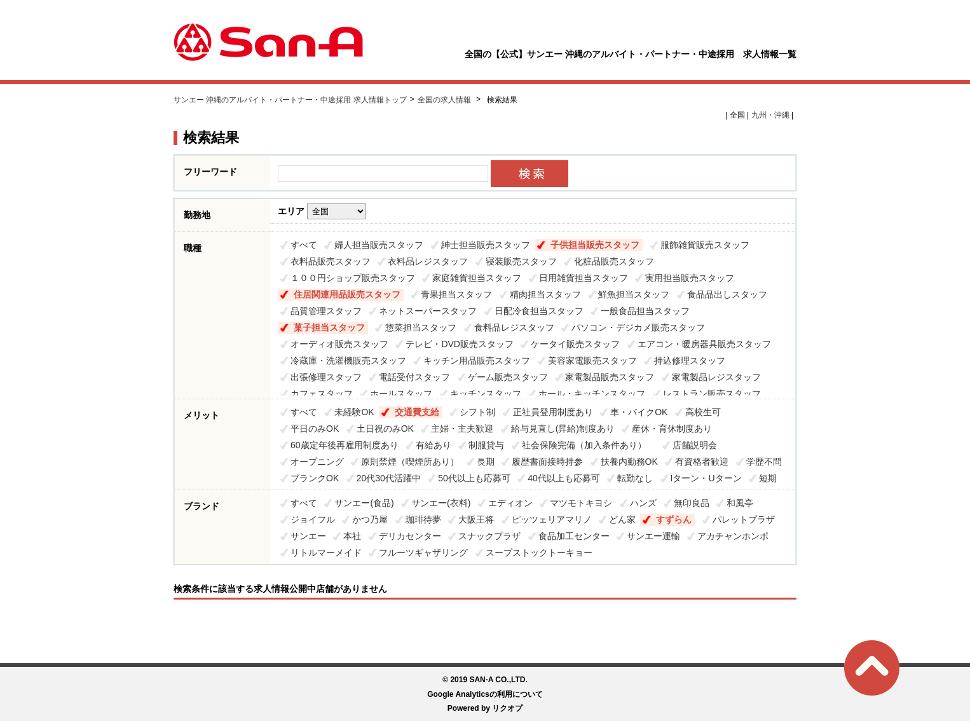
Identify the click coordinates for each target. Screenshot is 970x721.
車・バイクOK (638, 412)
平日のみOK (314, 428)
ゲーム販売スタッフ (508, 377)
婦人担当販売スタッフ (378, 245)
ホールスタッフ (401, 393)
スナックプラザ (489, 536)
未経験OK (354, 412)
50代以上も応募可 (474, 478)
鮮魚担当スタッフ (633, 294)
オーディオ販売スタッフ (339, 344)
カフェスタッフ (321, 393)
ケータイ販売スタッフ (575, 344)
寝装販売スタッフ (521, 261)
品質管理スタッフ (326, 311)
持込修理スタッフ (689, 360)
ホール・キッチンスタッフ (591, 393)
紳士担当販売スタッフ (485, 245)
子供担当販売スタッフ (594, 245)
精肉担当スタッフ (545, 294)
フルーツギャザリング (423, 552)
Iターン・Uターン (706, 478)
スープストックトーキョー (539, 552)
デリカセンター (410, 536)
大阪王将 (476, 519)
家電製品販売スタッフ (609, 377)
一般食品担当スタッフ (645, 311)
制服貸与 (486, 445)
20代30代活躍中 (389, 478)
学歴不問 (764, 462)
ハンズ (643, 503)
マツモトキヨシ (581, 503)
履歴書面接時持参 (547, 462)
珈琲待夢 (423, 519)
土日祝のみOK (385, 428)
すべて (303, 245)
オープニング (317, 462)
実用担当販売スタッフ (689, 278)
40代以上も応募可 (564, 478)
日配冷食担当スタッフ (539, 311)
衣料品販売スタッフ (330, 261)
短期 (768, 478)
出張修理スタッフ (326, 377)
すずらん (674, 519)
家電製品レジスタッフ (716, 377)
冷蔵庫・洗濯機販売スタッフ (348, 360)
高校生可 (703, 412)
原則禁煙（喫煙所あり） (410, 462)
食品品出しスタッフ (727, 294)
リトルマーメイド (326, 552)
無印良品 (691, 503)
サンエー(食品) (363, 503)
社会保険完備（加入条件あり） (588, 445)
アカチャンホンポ (732, 536)
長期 (486, 462)
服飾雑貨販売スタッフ (704, 245)
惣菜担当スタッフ (420, 327)
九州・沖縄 (770, 115)
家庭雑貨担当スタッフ (476, 278)
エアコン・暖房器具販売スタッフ (704, 344)
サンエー (308, 536)
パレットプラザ (744, 519)
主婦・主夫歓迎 (462, 428)
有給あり (433, 445)
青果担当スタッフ (456, 294)
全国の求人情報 (445, 99)
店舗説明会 (695, 445)
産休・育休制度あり (672, 428)
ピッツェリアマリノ (552, 519)
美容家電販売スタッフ (592, 360)
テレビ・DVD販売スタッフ (460, 344)
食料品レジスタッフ (514, 327)
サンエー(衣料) (440, 503)
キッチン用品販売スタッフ (476, 360)
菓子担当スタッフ (329, 327)
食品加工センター (574, 536)
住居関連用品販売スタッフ (347, 294)
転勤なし (635, 478)
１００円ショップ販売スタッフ (352, 278)
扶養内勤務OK (629, 462)
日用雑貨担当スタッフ (583, 278)
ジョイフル (312, 519)
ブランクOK (314, 478)
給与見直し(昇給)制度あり (563, 428)
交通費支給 (417, 412)
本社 (352, 536)
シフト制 (477, 412)
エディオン (510, 503)
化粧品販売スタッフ (614, 261)
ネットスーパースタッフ (428, 311)
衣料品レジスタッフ (428, 261)
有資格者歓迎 (701, 462)
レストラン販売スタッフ (712, 393)
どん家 (622, 519)
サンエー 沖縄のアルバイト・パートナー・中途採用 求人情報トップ (290, 99)
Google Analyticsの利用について (485, 694)
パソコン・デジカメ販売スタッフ (638, 327)
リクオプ (507, 708)
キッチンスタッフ (485, 393)
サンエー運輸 (653, 536)
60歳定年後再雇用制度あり (344, 445)
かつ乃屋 (370, 519)
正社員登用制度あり (553, 412)
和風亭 (740, 503)
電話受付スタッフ (414, 377)
